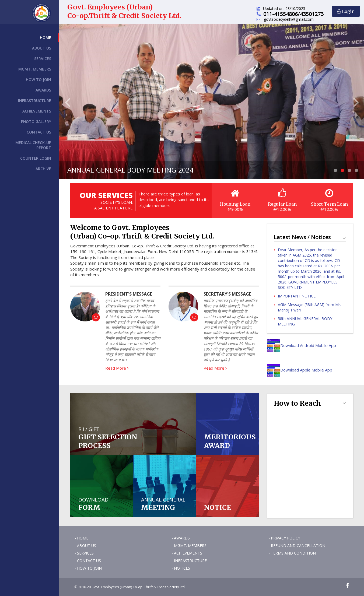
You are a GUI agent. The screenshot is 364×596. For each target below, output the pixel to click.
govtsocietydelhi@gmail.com (289, 19)
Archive (43, 168)
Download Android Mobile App (301, 345)
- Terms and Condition (292, 553)
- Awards (181, 538)
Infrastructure (34, 100)
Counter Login (35, 158)
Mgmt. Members (34, 69)
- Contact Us (88, 560)
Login (346, 11)
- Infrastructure (189, 560)
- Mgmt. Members (189, 545)
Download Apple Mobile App (299, 370)
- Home (81, 538)
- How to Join (88, 568)
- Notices (181, 568)
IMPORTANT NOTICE (297, 296)
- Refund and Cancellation (296, 545)
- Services (84, 553)
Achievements (36, 111)
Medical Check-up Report (33, 145)
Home (45, 37)
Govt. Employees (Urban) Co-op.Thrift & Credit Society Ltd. (124, 11)
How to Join (38, 79)
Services (42, 58)
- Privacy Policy (284, 538)
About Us (41, 48)
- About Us (85, 545)
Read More (116, 368)
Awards (43, 90)
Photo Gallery (36, 121)
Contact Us (39, 132)
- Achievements (187, 553)
